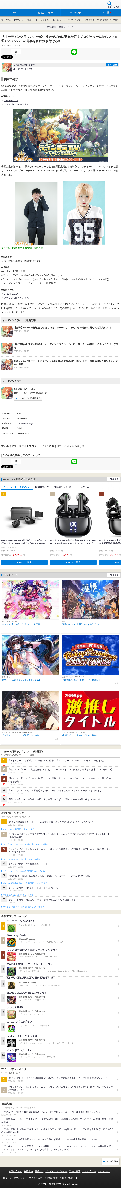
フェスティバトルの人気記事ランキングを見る (21, 859)
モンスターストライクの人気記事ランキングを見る (23, 907)
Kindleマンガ (42, 487)
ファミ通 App (11, 5)
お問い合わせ (15, 1171)
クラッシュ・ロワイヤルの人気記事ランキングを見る (24, 871)
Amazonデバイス (62, 487)
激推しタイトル (66, 26)
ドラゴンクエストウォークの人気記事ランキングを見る (25, 844)
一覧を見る (113, 479)
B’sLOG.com (104, 1171)
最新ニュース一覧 (51, 20)
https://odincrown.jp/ (25, 423)
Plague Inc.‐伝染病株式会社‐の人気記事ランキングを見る (25, 883)
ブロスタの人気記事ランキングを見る (18, 895)
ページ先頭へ (112, 1161)
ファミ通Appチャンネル (16, 104)
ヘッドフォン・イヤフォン (17, 487)
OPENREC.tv (11, 100)
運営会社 (39, 1171)
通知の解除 (74, 1171)
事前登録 (51, 26)
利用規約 (28, 1171)
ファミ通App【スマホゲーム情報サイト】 (20, 20)
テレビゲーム (82, 487)
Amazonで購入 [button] (24, 562)
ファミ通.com (89, 1171)
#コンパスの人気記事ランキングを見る (18, 829)
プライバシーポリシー (56, 1171)
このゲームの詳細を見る (29, 398)
